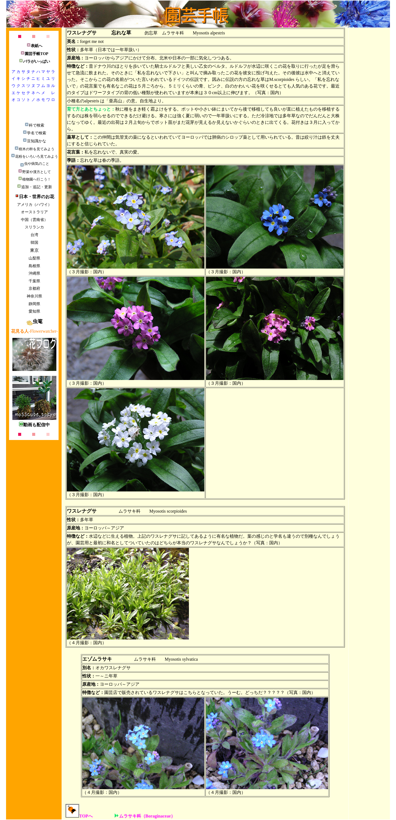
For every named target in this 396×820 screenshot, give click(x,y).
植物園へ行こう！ (34, 179)
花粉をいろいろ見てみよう (34, 156)
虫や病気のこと (34, 164)
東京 (34, 250)
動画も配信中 (34, 424)
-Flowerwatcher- (34, 331)
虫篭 (34, 321)
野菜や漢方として (34, 172)
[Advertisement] (370, 112)
